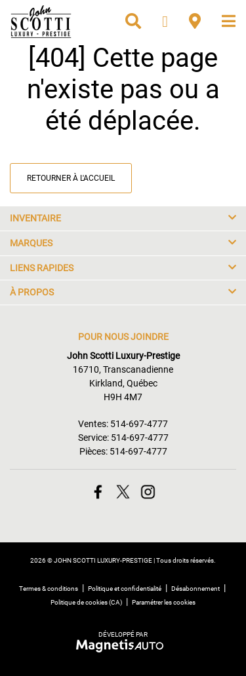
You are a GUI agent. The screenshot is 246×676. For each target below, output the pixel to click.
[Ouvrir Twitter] (123, 491)
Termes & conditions (48, 588)
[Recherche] (133, 21)
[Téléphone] (165, 21)
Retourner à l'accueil (71, 178)
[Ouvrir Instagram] (148, 491)
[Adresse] (194, 21)
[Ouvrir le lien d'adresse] (123, 383)
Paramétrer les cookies (163, 602)
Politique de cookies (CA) (86, 602)
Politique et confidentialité (124, 588)
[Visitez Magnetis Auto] (123, 645)
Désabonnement (195, 588)
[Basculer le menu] (223, 21)
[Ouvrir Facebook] (98, 491)
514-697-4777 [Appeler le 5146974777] (139, 424)
